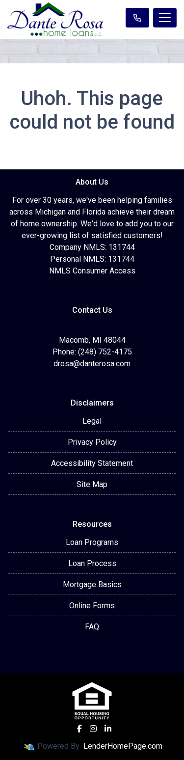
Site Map (92, 484)
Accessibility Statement (92, 463)
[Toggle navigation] (165, 17)
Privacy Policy (92, 442)
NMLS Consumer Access (92, 270)
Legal (92, 421)
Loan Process (92, 563)
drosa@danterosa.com (92, 363)
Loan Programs (92, 542)
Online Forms (92, 605)
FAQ (92, 626)
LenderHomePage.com (122, 746)
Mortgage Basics (92, 584)
